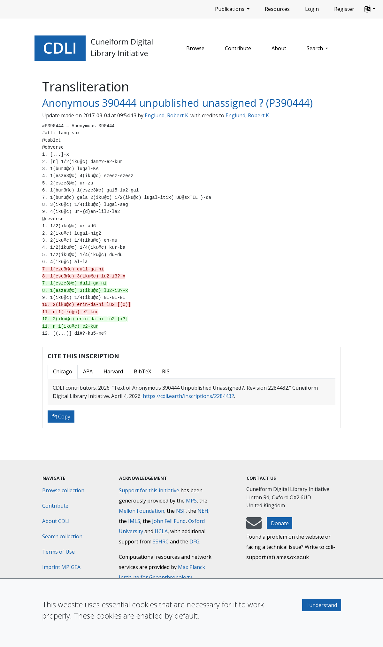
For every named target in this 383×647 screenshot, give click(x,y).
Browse (195, 48)
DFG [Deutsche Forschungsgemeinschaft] (194, 541)
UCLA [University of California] (161, 531)
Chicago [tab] (62, 371)
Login (312, 8)
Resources (277, 8)
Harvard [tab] (113, 371)
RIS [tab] (166, 371)
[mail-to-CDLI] (254, 526)
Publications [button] (230, 8)
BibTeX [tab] (142, 371)
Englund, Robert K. (167, 115)
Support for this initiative (149, 490)
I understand (321, 605)
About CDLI (56, 521)
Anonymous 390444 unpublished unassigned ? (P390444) (177, 103)
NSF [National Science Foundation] (181, 510)
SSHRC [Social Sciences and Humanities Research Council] (161, 541)
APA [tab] (88, 371)
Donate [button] (280, 523)
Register (344, 8)
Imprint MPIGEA (61, 567)
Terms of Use (58, 551)
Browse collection (63, 490)
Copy (61, 416)
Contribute (238, 48)
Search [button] (315, 48)
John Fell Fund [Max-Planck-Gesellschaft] (169, 521)
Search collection (62, 536)
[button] (370, 9)
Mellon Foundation (141, 510)
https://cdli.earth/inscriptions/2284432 (188, 396)
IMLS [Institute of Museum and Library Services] (134, 521)
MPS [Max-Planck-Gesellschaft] (191, 500)
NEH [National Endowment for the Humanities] (202, 510)
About (279, 48)
